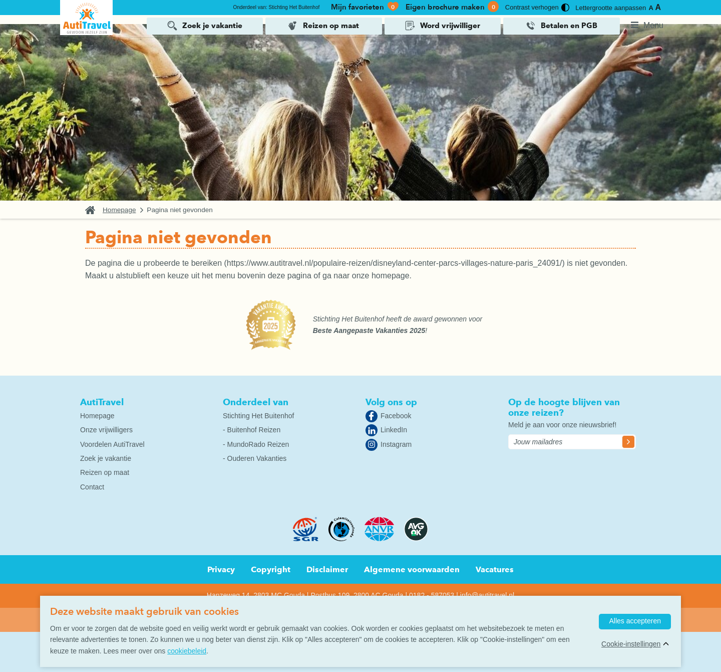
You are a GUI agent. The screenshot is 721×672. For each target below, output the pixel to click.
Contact (92, 487)
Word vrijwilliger (450, 25)
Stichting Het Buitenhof (258, 416)
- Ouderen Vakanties (254, 458)
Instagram (396, 444)
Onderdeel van (255, 402)
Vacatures (495, 569)
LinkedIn (394, 430)
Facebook (396, 416)
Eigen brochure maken (452, 7)
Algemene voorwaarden (412, 569)
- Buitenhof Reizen (251, 430)
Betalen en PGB (569, 25)
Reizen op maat (331, 25)
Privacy (221, 569)
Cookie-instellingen (630, 644)
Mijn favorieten (365, 7)
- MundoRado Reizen (256, 444)
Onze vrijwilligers (106, 430)
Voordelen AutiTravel (112, 444)
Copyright (270, 569)
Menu (653, 25)
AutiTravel (102, 402)
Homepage (119, 210)
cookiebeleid (186, 651)
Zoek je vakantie (212, 25)
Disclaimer (327, 569)
